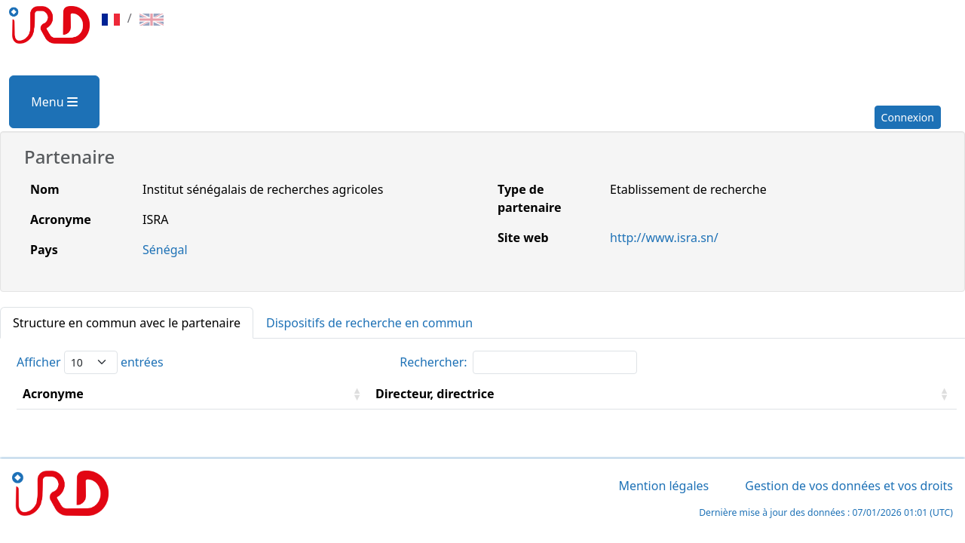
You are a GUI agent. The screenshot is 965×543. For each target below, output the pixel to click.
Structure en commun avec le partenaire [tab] (126, 322)
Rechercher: (518, 362)
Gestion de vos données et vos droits (849, 485)
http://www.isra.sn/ (664, 237)
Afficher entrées (90, 362)
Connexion (907, 117)
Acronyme (53, 393)
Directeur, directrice (435, 393)
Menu (54, 102)
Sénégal (165, 249)
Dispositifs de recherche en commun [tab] (369, 322)
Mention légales (663, 485)
